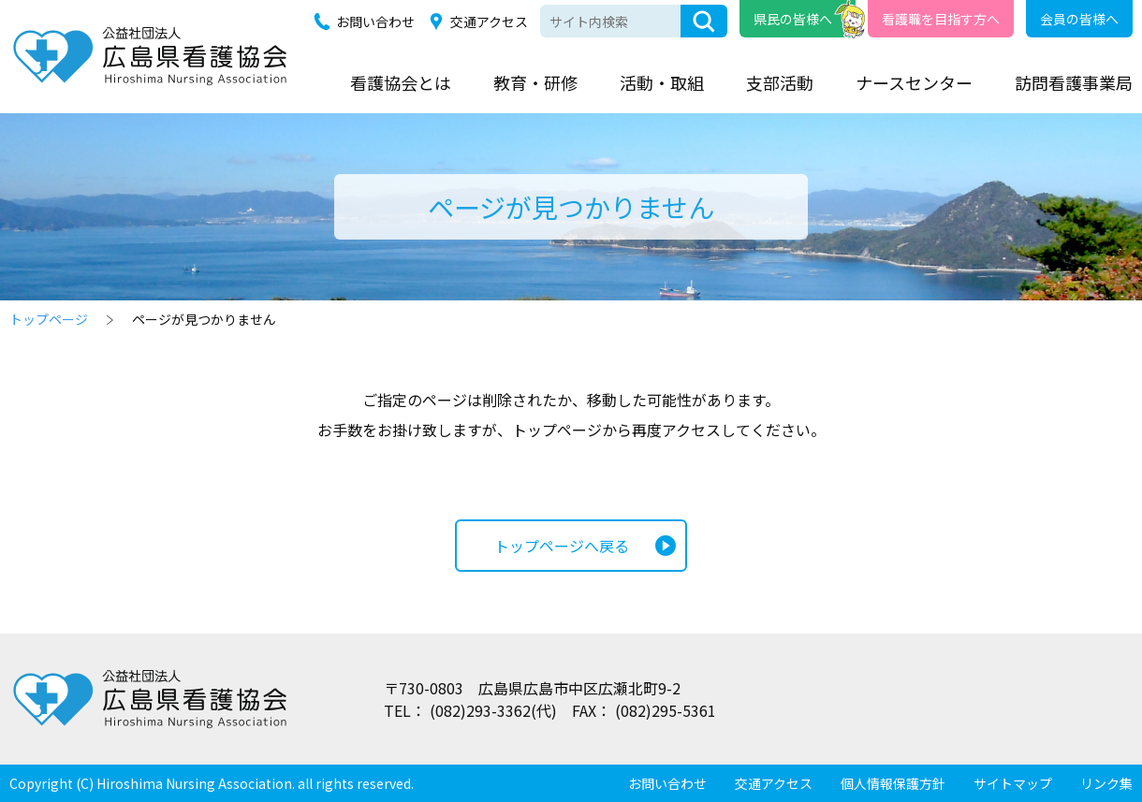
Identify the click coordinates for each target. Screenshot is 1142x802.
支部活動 (779, 82)
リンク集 (1106, 783)
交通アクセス (489, 21)
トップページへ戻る (561, 545)
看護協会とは (400, 82)
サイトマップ (1013, 783)
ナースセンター (914, 82)
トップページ (48, 319)
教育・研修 (535, 82)
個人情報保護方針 (893, 783)
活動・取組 (662, 82)
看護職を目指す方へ (941, 18)
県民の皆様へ (793, 18)
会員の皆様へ (1079, 18)
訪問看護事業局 (1074, 82)
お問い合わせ (375, 21)
